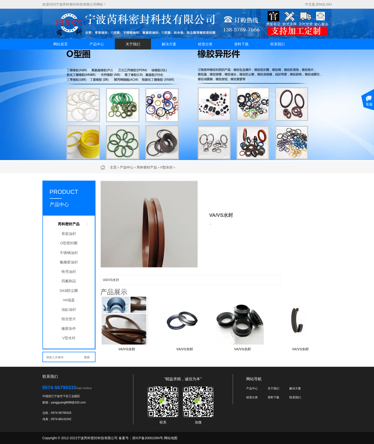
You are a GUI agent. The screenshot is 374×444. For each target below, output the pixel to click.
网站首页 (60, 44)
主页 (113, 167)
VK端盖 (69, 300)
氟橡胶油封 (69, 262)
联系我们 (277, 44)
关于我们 (133, 44)
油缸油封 (68, 309)
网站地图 (170, 438)
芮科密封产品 (147, 167)
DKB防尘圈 (69, 291)
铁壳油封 (68, 271)
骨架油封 (68, 234)
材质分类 (205, 44)
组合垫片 (68, 319)
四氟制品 (68, 281)
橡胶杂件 (68, 328)
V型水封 (166, 167)
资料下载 (241, 44)
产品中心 (96, 44)
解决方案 (169, 44)
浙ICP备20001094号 (147, 438)
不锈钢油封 (69, 253)
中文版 (310, 4)
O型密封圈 (69, 243)
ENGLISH (324, 4)
